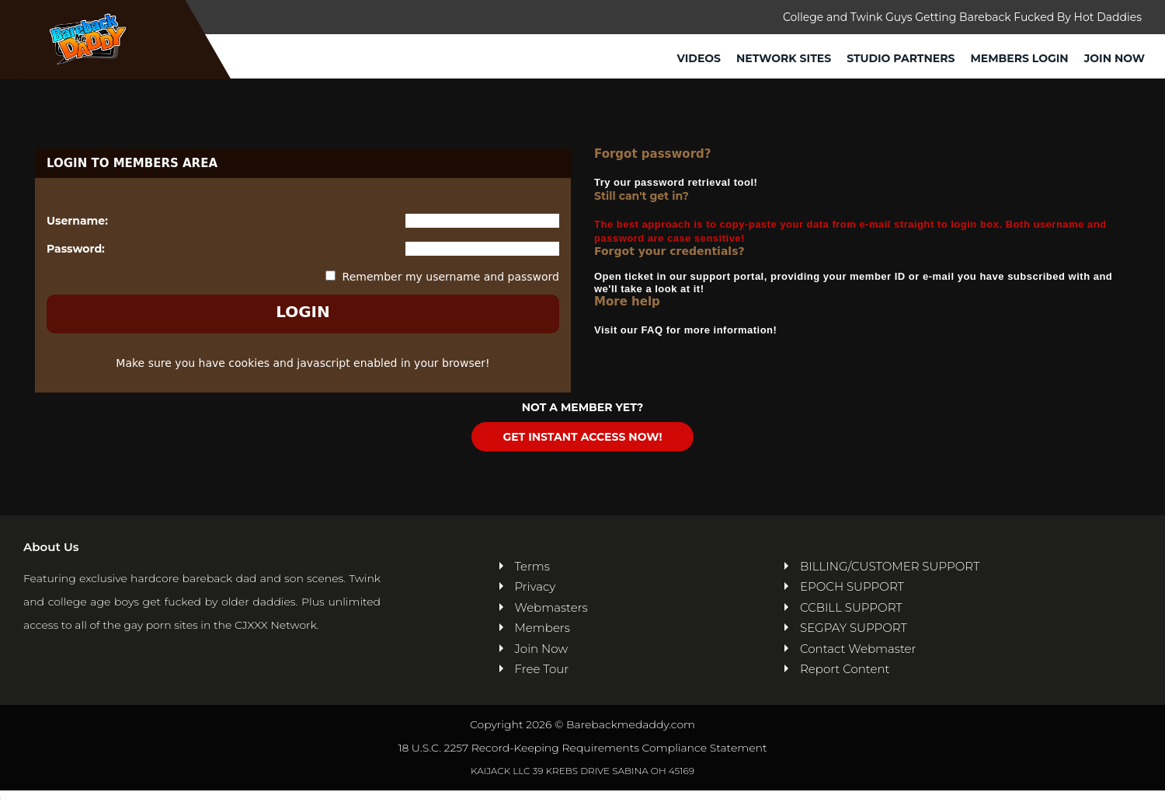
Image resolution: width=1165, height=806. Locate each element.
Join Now (1114, 58)
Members (542, 627)
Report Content (844, 668)
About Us (50, 546)
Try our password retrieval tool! (675, 182)
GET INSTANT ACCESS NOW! (582, 437)
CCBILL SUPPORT (851, 607)
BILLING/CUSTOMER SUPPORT (889, 566)
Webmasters (551, 607)
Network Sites (783, 58)
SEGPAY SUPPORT (853, 627)
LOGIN (303, 311)
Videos (699, 58)
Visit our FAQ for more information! (685, 330)
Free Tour (542, 668)
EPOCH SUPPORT (852, 586)
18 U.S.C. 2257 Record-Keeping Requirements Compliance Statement (582, 748)
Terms (533, 566)
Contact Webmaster (858, 648)
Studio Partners (901, 58)
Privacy (535, 586)
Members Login (1019, 58)
